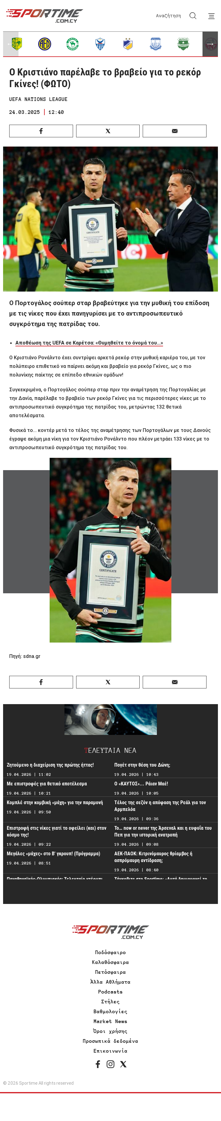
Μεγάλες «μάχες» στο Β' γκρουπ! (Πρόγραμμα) (53, 854)
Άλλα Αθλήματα (111, 982)
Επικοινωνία (111, 1051)
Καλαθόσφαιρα (110, 962)
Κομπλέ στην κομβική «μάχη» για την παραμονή (55, 802)
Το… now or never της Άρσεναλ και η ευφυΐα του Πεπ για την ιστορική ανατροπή (163, 831)
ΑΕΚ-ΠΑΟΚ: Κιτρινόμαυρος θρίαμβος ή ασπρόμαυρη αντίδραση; (153, 857)
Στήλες (110, 1001)
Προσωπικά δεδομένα (110, 1041)
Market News (111, 1021)
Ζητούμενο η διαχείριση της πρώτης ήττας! (50, 765)
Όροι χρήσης (111, 1031)
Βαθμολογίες (111, 1011)
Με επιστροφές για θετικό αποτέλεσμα (47, 784)
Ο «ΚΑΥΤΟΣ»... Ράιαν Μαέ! (141, 784)
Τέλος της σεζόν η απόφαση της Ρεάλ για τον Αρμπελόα (160, 806)
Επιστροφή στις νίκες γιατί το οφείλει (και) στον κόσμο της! (56, 831)
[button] (210, 44)
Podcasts (110, 992)
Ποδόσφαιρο (110, 952)
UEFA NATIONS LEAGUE (38, 99)
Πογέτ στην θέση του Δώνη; (142, 765)
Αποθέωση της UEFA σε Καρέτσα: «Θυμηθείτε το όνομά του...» (89, 343)
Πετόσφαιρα (110, 972)
